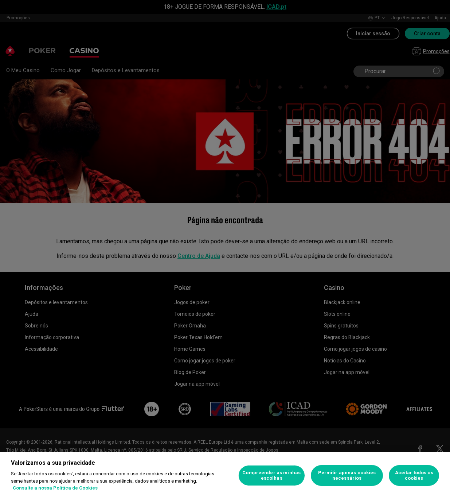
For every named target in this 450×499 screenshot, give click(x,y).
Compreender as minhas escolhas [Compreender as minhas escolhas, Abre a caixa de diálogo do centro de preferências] (271, 475)
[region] (225, 475)
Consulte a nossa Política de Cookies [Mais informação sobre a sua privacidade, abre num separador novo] (55, 488)
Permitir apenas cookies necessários (347, 475)
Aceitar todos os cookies (414, 475)
